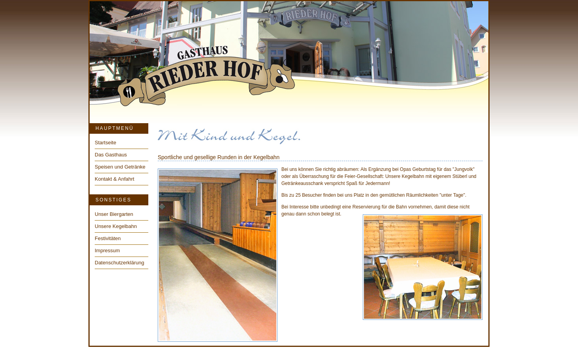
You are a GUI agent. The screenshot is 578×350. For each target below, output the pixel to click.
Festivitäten (108, 238)
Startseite (105, 142)
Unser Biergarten (114, 214)
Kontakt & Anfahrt (114, 179)
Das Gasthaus (111, 155)
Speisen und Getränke (120, 167)
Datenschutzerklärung (119, 263)
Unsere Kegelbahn (116, 226)
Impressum (107, 250)
